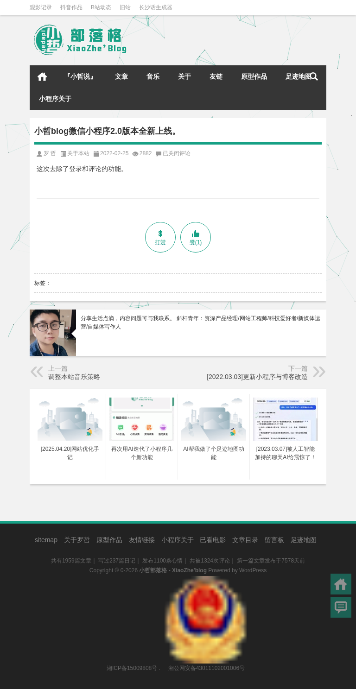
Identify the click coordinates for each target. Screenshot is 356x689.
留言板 (274, 540)
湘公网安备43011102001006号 (205, 580)
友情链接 (142, 540)
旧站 (125, 7)
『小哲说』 (80, 76)
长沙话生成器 (155, 7)
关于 (184, 76)
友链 (216, 76)
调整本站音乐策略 (74, 376)
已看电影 (213, 540)
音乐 (152, 76)
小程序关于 (55, 98)
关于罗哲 (77, 540)
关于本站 (78, 153)
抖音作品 (71, 7)
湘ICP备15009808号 (132, 668)
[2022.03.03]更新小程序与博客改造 (257, 376)
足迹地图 (299, 76)
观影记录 (41, 7)
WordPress (253, 570)
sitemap (46, 540)
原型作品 (254, 76)
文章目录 (245, 540)
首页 (42, 76)
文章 (121, 76)
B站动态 (101, 7)
